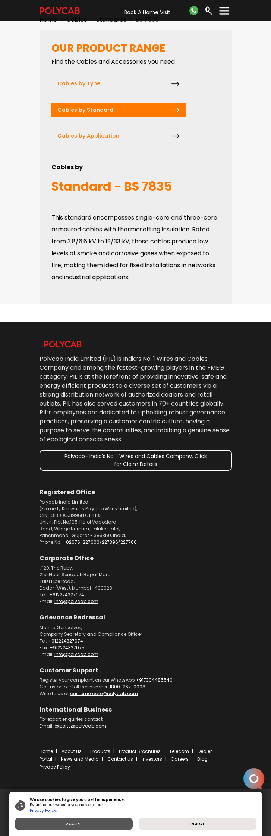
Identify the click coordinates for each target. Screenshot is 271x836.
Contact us (120, 759)
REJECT (197, 824)
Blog (202, 759)
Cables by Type (78, 83)
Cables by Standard (85, 110)
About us (72, 751)
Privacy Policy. (43, 810)
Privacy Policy (55, 767)
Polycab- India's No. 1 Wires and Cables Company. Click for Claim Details (135, 460)
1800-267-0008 (127, 687)
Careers (180, 759)
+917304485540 (154, 680)
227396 (110, 542)
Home (46, 751)
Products (100, 751)
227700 (128, 542)
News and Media (80, 759)
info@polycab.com (76, 601)
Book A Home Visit (147, 12)
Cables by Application (88, 135)
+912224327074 (66, 594)
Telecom (179, 751)
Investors (152, 759)
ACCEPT (73, 824)
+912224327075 (67, 647)
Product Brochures (140, 751)
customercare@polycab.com (104, 693)
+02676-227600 (81, 542)
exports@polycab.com (80, 726)
